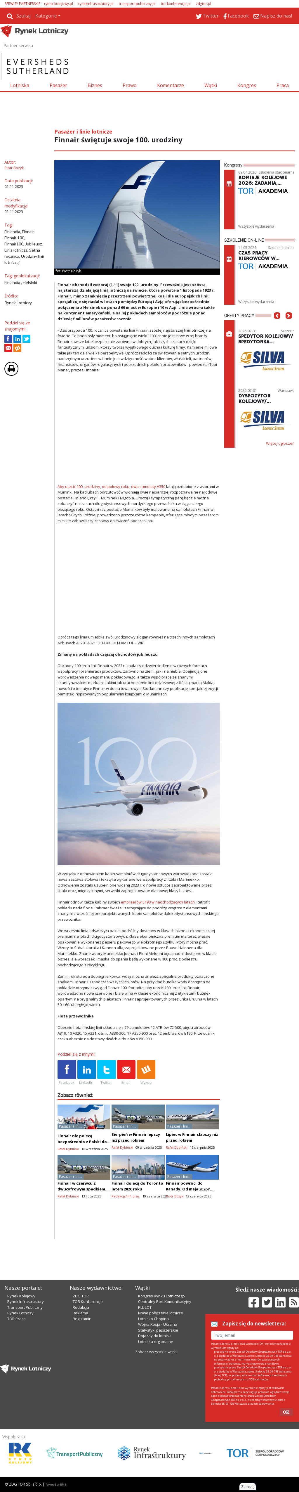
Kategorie (46, 16)
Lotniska (19, 85)
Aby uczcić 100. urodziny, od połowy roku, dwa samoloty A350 (111, 486)
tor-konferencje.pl (176, 3)
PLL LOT (145, 1307)
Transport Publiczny (25, 1307)
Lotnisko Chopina (153, 1318)
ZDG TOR (81, 1296)
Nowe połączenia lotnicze (160, 1313)
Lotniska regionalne (155, 1341)
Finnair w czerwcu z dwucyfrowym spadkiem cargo (81, 1189)
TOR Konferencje (88, 1301)
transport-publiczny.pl (137, 3)
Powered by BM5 (56, 1484)
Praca (283, 85)
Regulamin (82, 1318)
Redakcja (81, 1307)
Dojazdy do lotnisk (154, 1335)
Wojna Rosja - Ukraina (157, 1324)
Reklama (80, 1313)
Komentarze (170, 85)
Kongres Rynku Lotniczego (161, 1296)
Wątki (210, 85)
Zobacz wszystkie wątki (156, 1351)
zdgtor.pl (203, 3)
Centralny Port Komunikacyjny (164, 1301)
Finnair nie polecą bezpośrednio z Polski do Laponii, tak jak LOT (82, 1141)
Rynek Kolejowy (21, 1296)
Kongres (246, 85)
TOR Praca (16, 1318)
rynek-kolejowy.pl (58, 3)
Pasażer (58, 85)
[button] (277, 324)
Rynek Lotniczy (20, 1313)
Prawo (130, 85)
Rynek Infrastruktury (25, 1301)
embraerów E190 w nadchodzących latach (158, 902)
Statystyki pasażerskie (158, 1330)
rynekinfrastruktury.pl (96, 3)
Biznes (95, 85)
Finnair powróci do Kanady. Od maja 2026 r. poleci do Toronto (188, 1189)
